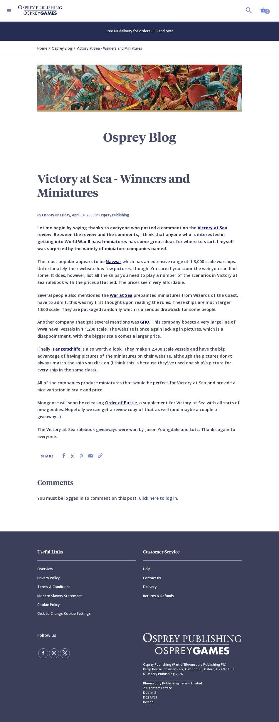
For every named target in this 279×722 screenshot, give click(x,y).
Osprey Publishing (114, 215)
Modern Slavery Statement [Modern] (59, 595)
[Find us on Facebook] (43, 653)
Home (42, 48)
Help (146, 568)
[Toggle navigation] (9, 10)
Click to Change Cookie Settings (64, 613)
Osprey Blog (62, 48)
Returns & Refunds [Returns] (158, 595)
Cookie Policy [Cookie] (48, 604)
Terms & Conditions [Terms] (53, 586)
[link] (64, 456)
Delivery (150, 586)
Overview (45, 568)
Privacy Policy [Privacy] (48, 577)
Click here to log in (158, 498)
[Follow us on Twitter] (65, 653)
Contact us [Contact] (152, 577)
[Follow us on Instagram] (54, 653)
